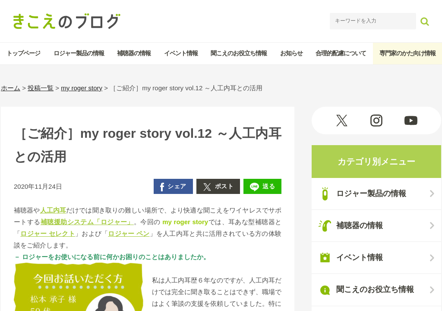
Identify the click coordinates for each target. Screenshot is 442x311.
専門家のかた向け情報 (407, 53)
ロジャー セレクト (47, 233)
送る (262, 187)
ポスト (218, 187)
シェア (173, 187)
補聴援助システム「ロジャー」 (87, 221)
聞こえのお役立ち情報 (239, 53)
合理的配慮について (341, 53)
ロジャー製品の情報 (79, 53)
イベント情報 (181, 53)
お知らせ (291, 53)
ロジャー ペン (128, 233)
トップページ (23, 53)
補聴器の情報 (134, 53)
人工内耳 (53, 210)
